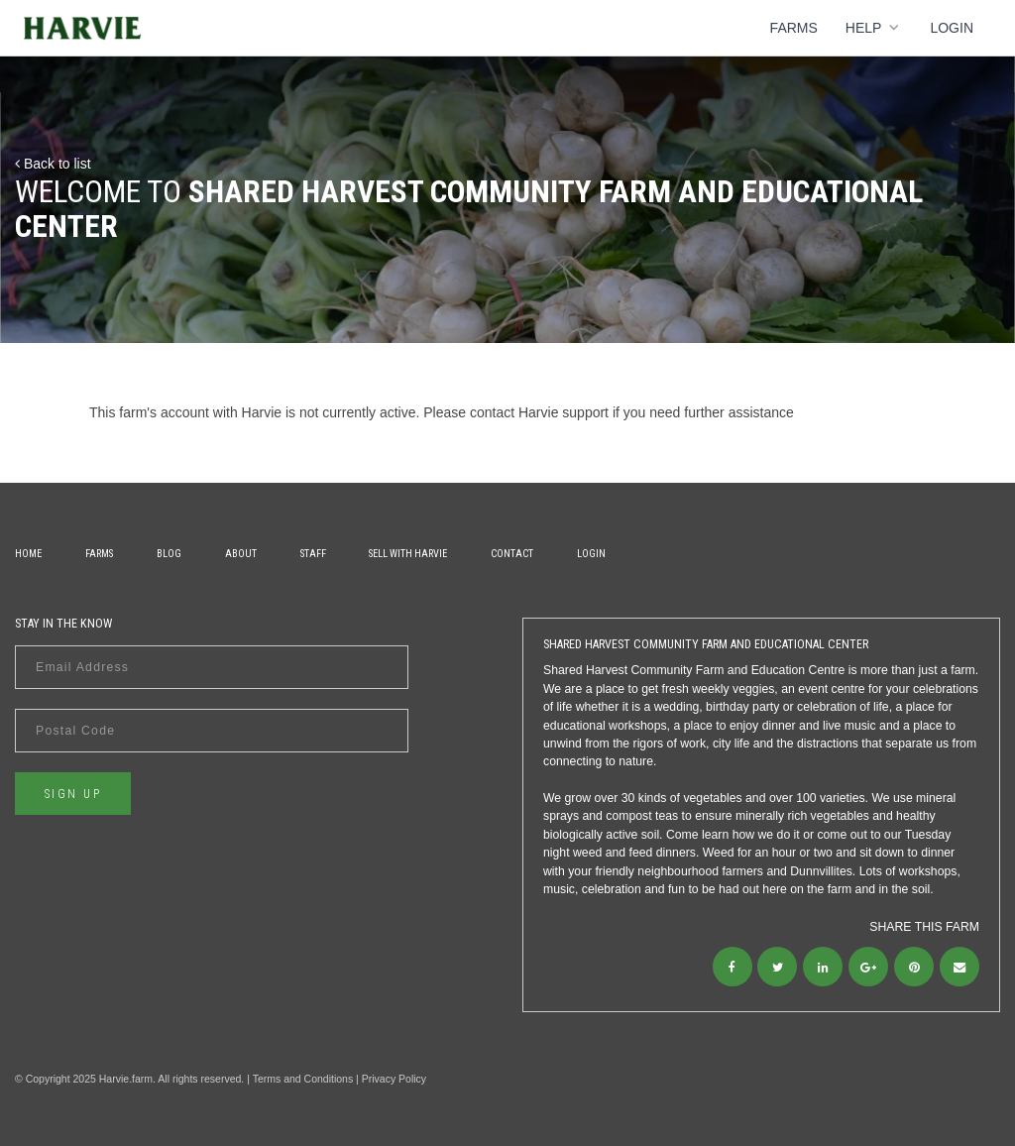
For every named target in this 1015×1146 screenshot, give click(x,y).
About (241, 553)
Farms (794, 28)
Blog (169, 553)
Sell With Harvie (408, 553)
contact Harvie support (539, 412)
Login (951, 28)
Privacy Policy (394, 1079)
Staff (313, 553)
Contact (512, 553)
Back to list (53, 164)
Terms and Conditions (303, 1079)
